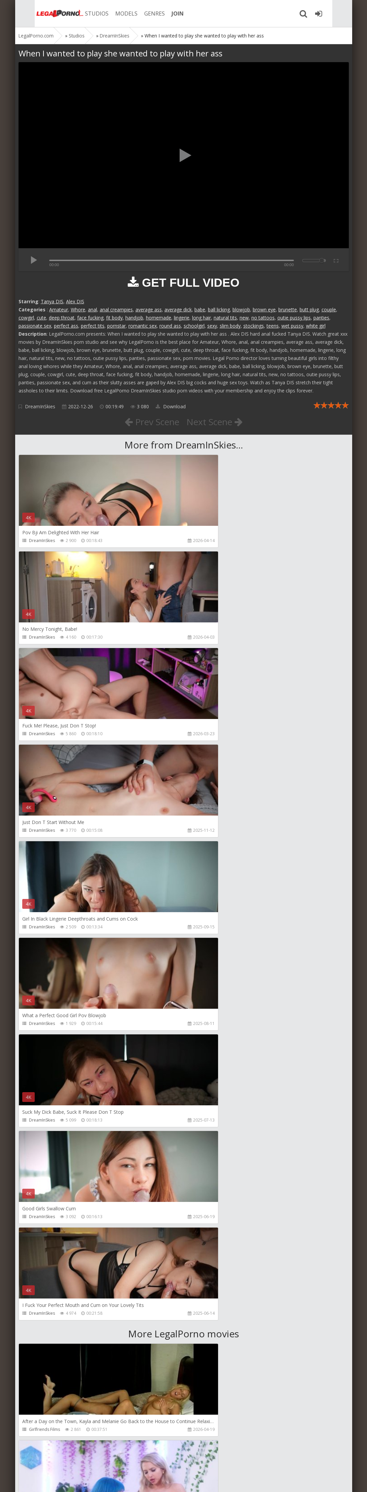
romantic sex (142, 326)
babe (199, 309)
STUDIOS (81, 13)
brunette (287, 309)
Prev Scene (149, 421)
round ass (170, 326)
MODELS (110, 13)
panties (321, 317)
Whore (78, 309)
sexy (212, 326)
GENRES (138, 13)
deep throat (61, 317)
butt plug (309, 309)
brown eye (264, 309)
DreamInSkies (40, 406)
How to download (114, 1460)
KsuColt (203, 1236)
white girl (316, 326)
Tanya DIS (52, 301)
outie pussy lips (294, 317)
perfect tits (92, 326)
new (244, 317)
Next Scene (216, 421)
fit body (114, 317)
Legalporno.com (42, 13)
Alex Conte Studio (46, 1429)
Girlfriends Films (44, 1043)
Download (171, 406)
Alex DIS (75, 301)
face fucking (90, 317)
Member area (66, 1460)
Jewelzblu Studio (211, 1333)
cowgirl (26, 317)
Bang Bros (39, 1333)
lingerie (181, 317)
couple (329, 309)
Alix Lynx (204, 1043)
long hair (201, 317)
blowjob (241, 309)
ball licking (219, 309)
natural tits (225, 317)
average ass (148, 309)
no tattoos (263, 317)
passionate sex (35, 326)
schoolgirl (194, 326)
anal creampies (116, 309)
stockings (253, 326)
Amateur (58, 309)
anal (92, 309)
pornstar (116, 326)
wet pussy (292, 326)
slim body (230, 326)
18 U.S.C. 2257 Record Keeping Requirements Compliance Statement (233, 1480)
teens (273, 326)
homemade (158, 317)
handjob (134, 317)
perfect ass (66, 326)
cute (41, 317)
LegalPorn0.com (68, 1480)
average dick (178, 309)
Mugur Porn (40, 1139)
